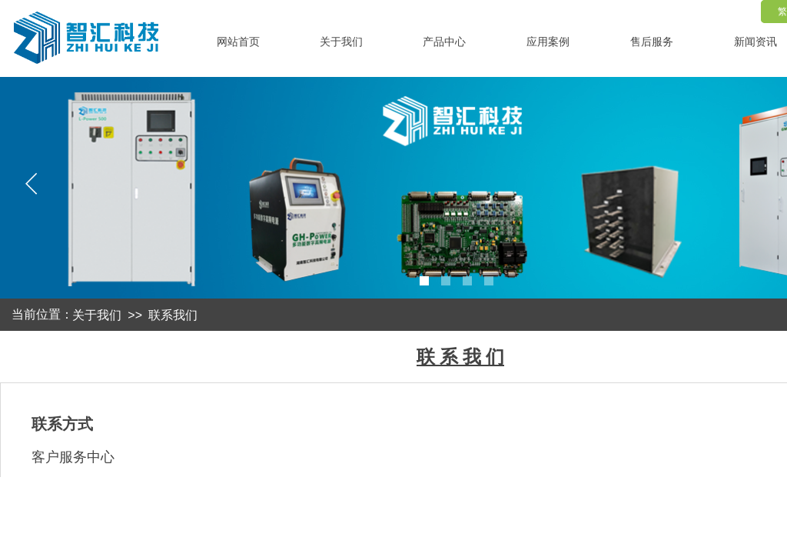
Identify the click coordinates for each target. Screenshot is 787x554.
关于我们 (96, 315)
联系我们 (173, 315)
